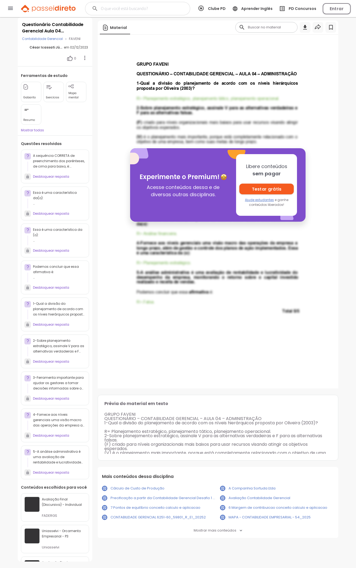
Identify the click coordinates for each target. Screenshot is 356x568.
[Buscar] (136, 8)
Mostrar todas (32, 130)
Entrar (337, 9)
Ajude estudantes (259, 200)
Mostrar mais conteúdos (218, 530)
